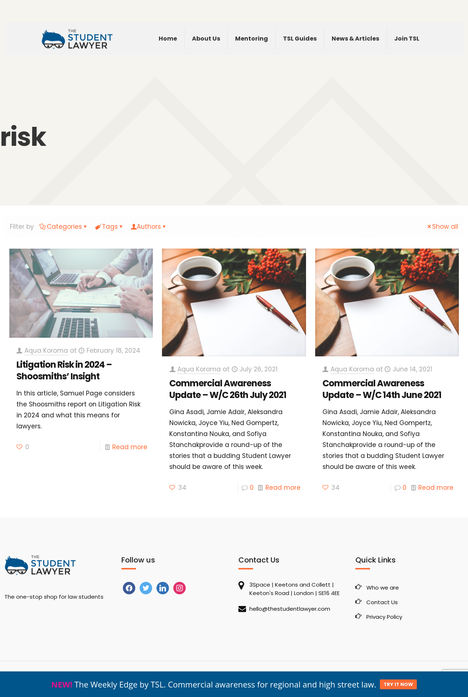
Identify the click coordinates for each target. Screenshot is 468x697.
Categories (63, 226)
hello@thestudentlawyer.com (289, 609)
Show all (442, 226)
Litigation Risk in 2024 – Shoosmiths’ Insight (64, 370)
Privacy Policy (384, 617)
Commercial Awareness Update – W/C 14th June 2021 (381, 389)
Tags (109, 226)
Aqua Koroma (46, 350)
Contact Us (382, 602)
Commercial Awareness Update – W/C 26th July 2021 (227, 389)
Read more (129, 447)
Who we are (382, 587)
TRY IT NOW (398, 684)
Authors (149, 226)
